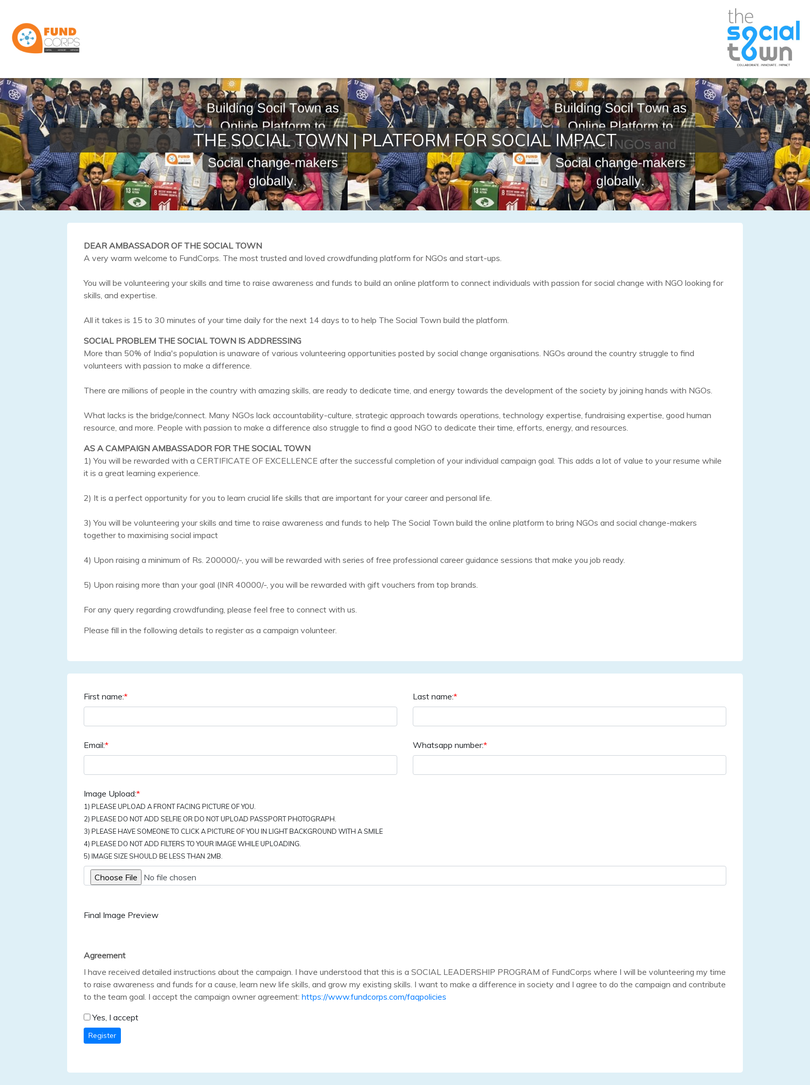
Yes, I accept (115, 1017)
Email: (96, 745)
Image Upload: (233, 824)
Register (102, 1035)
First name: (106, 696)
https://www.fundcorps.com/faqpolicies (374, 996)
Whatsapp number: (450, 745)
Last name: (435, 696)
